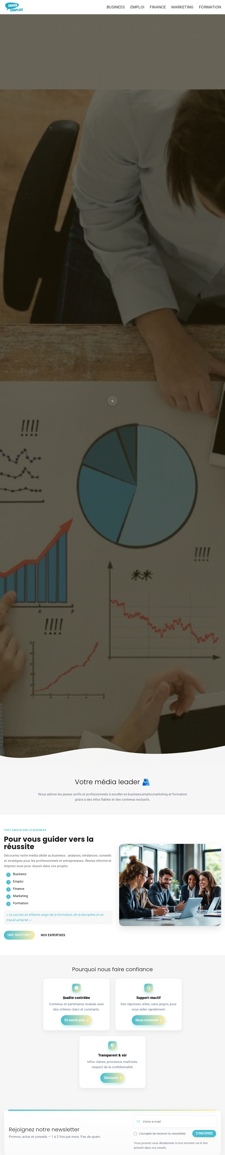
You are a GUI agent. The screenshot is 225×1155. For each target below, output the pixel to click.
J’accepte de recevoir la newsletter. (162, 1133)
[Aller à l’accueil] (15, 7)
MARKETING (182, 7)
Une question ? (19, 935)
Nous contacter (146, 1020)
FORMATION (210, 7)
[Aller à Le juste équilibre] (112, 401)
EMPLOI (137, 7)
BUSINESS (116, 7)
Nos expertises (53, 935)
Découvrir (111, 1078)
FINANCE (158, 7)
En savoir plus (74, 1020)
